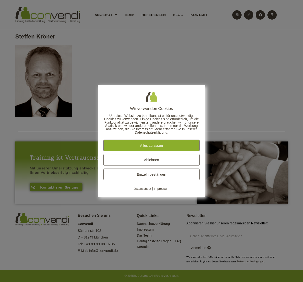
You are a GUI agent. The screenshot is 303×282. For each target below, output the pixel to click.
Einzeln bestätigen (151, 174)
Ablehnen (151, 160)
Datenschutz (142, 188)
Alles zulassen (151, 145)
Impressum (161, 188)
